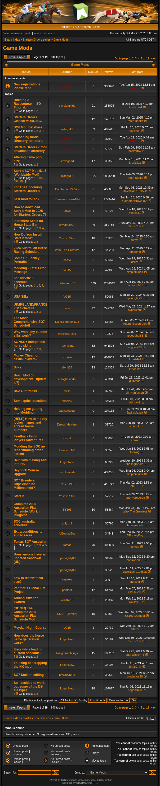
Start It (19, 496)
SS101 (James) (67, 613)
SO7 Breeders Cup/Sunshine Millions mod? (24, 484)
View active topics (44, 33)
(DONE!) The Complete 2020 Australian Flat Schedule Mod (25, 613)
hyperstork (134, 309)
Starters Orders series (37, 39)
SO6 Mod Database (28, 127)
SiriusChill (134, 226)
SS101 (67, 509)
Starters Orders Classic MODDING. (28, 119)
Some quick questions (30, 401)
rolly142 (67, 523)
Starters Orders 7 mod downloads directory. (30, 149)
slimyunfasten (135, 392)
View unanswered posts (17, 33)
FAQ (76, 26)
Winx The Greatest (67, 249)
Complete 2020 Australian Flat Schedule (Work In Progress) (27, 509)
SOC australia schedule (24, 523)
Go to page (121, 58)
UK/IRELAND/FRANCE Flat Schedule (30, 306)
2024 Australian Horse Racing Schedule (30, 250)
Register (65, 26)
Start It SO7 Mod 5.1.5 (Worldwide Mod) (30, 172)
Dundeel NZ (67, 450)
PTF (95, 782)
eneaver (67, 579)
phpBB (64, 780)
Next (153, 58)
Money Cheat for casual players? (26, 357)
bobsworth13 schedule (24, 280)
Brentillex (135, 162)
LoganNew (67, 462)
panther (67, 590)
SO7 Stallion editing (29, 675)
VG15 (67, 270)
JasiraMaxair (67, 410)
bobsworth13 (67, 283)
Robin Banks (135, 121)
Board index (12, 39)
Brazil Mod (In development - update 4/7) (30, 379)
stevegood (67, 161)
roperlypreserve (135, 497)
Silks (17, 367)
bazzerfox (134, 151)
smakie (67, 357)
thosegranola (134, 464)
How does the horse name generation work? (29, 639)
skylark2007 (67, 224)
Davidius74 (135, 107)
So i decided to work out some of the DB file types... (29, 686)
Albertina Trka (67, 333)
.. (15, 570)
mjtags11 (67, 129)
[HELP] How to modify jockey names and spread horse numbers (30, 424)
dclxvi (67, 260)
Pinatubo (134, 369)
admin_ (67, 86)
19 (147, 58)
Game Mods (61, 39)
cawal (67, 438)
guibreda (135, 381)
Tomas (67, 544)
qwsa (67, 308)
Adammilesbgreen (135, 323)
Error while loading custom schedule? (28, 651)
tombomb (135, 251)
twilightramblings (67, 653)
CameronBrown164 (67, 199)
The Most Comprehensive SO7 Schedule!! (29, 321)
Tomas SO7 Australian (30, 542)
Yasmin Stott (67, 238)
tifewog (135, 452)
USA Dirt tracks (25, 391)
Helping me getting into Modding (28, 410)
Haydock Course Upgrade (26, 472)
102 (22, 181)
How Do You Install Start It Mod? (28, 236)
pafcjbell (135, 130)
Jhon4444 (134, 359)
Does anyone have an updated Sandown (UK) (30, 558)
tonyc (67, 210)
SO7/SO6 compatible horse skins (29, 344)
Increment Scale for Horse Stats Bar (28, 223)
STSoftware (82, 782)
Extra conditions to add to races (28, 533)
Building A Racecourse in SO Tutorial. (27, 103)
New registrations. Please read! (27, 86)
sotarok (135, 426)
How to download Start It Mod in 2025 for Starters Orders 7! (30, 210)
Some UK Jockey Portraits (26, 260)
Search (86, 26)
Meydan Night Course (30, 627)
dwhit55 (67, 367)
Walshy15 (67, 600)
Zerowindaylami (67, 424)
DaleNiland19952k (67, 189)
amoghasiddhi (67, 379)
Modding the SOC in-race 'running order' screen (29, 450)
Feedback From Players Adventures (28, 438)
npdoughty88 (134, 298)
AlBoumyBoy (67, 533)
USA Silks (21, 296)
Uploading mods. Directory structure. (28, 139)
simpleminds (67, 105)
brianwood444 (135, 654)
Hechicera (67, 345)
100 (41, 178)
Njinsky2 (67, 400)
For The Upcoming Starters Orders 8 (28, 189)
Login (96, 26)
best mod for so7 (26, 199)
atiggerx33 (134, 347)
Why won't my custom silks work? (30, 333)
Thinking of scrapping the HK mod (30, 664)
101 (16, 181)
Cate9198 (67, 484)
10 (15, 288)
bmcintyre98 (67, 674)
